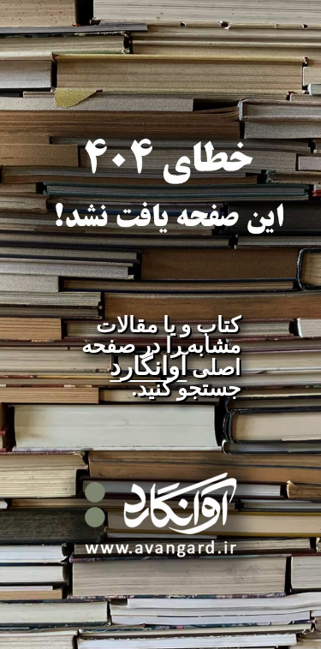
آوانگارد (148, 366)
